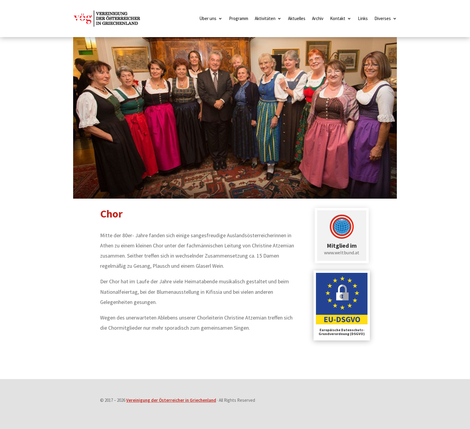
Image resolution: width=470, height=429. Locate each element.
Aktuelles (296, 18)
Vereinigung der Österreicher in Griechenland (171, 400)
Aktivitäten (265, 18)
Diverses (382, 18)
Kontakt (337, 18)
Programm (238, 18)
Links (363, 18)
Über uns (207, 18)
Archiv (317, 18)
